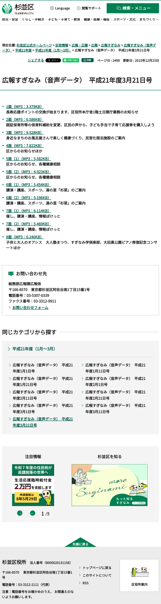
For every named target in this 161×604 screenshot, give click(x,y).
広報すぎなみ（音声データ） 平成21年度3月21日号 (43, 410)
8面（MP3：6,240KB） (25, 225)
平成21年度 (23, 38)
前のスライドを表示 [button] (19, 501)
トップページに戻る (97, 556)
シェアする (36, 48)
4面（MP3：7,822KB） (25, 133)
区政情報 (61, 33)
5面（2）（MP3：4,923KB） (28, 160)
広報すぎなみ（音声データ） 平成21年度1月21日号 (43, 370)
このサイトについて (97, 563)
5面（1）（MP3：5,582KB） (28, 146)
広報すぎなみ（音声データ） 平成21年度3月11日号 (115, 397)
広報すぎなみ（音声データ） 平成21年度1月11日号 (115, 356)
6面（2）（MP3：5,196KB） (28, 186)
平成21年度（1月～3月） (53, 38)
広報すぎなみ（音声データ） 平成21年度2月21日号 (115, 383)
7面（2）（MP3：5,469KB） (28, 212)
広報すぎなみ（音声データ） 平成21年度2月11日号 (43, 383)
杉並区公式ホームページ (34, 33)
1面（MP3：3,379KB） (25, 94)
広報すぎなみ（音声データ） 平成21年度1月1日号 (43, 356)
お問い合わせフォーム (30, 295)
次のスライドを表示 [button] (32, 501)
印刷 (89, 48)
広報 (94, 33)
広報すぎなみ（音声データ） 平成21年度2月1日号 (115, 370)
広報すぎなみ (110, 33)
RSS (86, 571)
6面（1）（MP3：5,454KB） (28, 173)
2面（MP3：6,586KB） (25, 107)
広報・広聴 (80, 33)
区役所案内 (139, 572)
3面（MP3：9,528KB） (25, 120)
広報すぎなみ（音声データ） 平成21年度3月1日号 (43, 397)
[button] (60, 7)
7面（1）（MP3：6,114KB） (28, 199)
